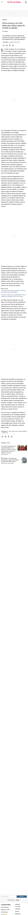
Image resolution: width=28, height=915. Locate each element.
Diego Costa (14, 431)
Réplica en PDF (5, 909)
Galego (17, 900)
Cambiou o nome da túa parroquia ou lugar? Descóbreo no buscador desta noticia (10, 460)
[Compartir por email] (6, 45)
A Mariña (17, 909)
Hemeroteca (4, 912)
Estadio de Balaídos (22, 431)
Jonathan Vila (5, 432)
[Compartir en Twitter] (13, 45)
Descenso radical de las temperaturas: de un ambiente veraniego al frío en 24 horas (13, 295)
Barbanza (17, 913)
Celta (10, 431)
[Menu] (2, 2)
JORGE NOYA (4, 463)
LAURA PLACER (10, 463)
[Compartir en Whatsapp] (3, 45)
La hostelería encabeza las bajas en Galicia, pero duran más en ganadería (13, 291)
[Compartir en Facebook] (10, 45)
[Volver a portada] (14, 2)
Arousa (17, 911)
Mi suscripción (5, 907)
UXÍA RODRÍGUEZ (4, 454)
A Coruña (17, 906)
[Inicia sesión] (25, 2)
